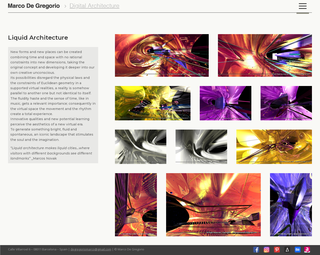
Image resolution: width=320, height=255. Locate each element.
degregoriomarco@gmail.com (90, 249)
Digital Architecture (94, 6)
